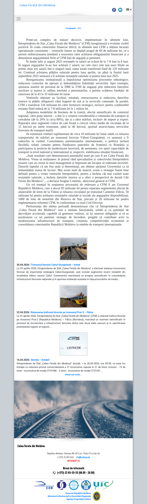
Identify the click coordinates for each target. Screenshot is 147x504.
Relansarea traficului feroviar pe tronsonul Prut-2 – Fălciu (62, 312)
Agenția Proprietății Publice (78, 499)
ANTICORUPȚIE (73, 461)
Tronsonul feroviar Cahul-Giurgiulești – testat (55, 264)
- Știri (73, 28)
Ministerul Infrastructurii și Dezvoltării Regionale (69, 496)
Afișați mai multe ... (73, 375)
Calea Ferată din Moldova (37, 5)
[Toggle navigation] (18, 19)
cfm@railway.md (83, 457)
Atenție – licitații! (40, 359)
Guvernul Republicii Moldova (78, 493)
